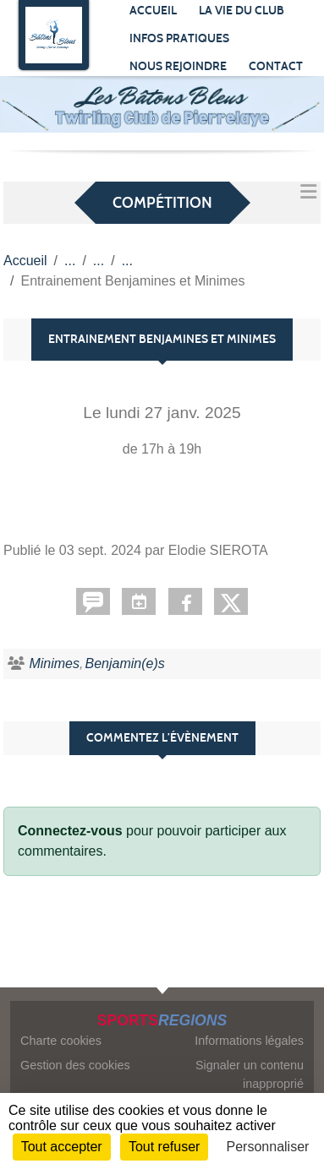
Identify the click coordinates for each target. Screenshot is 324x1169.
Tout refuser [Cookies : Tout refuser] (164, 1146)
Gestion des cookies (75, 1065)
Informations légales (249, 1040)
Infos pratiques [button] (179, 38)
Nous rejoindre (178, 66)
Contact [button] (276, 66)
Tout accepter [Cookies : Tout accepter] (61, 1146)
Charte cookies (61, 1040)
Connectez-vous (70, 831)
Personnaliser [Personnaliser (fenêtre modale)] (268, 1146)
